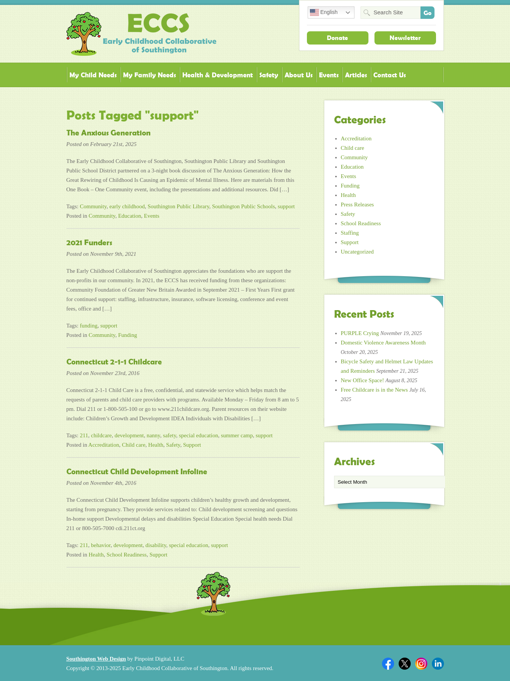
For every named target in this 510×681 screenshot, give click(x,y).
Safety (268, 75)
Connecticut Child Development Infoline (136, 471)
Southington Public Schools (243, 206)
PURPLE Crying (360, 333)
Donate (337, 38)
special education (198, 435)
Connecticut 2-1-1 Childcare (114, 361)
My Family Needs (149, 75)
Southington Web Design (96, 659)
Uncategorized (357, 252)
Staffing (350, 233)
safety (169, 435)
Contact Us (389, 75)
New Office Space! (362, 380)
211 (84, 435)
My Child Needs (93, 75)
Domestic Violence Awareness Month (383, 343)
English (324, 12)
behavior (101, 545)
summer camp (237, 435)
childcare (101, 435)
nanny (153, 435)
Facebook (388, 664)
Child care (133, 445)
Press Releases (357, 204)
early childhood (127, 206)
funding (89, 326)
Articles (356, 75)
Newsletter (405, 38)
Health (155, 445)
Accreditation (103, 445)
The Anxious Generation (108, 132)
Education (129, 216)
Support (192, 445)
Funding (127, 335)
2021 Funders (89, 242)
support (286, 206)
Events (329, 75)
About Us (299, 75)
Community (93, 206)
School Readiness (126, 555)
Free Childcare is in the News (374, 390)
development (128, 435)
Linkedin (438, 664)
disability (155, 545)
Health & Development (217, 75)
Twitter (405, 664)
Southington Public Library (178, 206)
